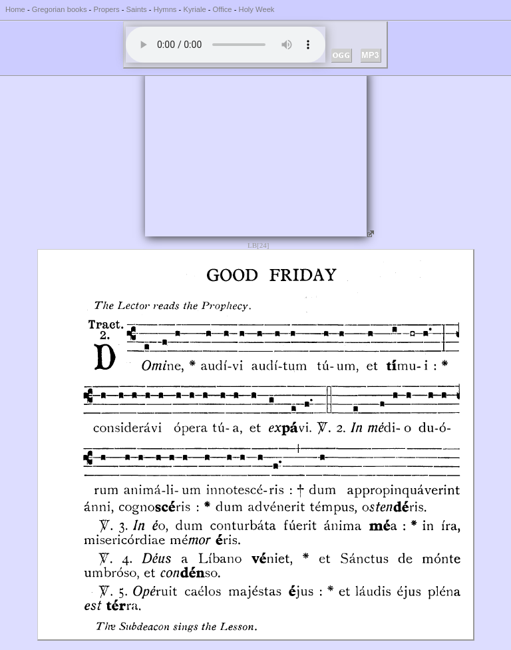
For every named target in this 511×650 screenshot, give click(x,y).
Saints (136, 9)
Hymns (165, 9)
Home (15, 9)
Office (222, 9)
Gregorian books (59, 9)
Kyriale (194, 9)
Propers (106, 9)
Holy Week (257, 9)
